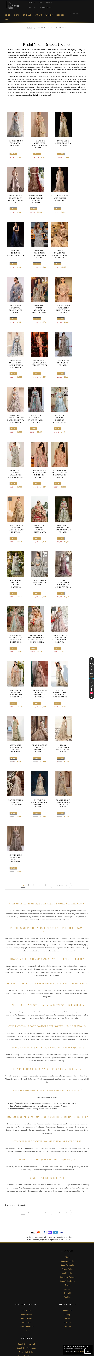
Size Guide (67, 1267)
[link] (91, 664)
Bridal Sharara (26, 1288)
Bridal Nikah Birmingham (26, 1322)
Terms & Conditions (67, 1255)
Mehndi (60, 15)
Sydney (67, 1288)
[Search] (91, 696)
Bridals (27, 15)
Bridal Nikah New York (26, 1317)
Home (7, 15)
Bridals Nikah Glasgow (26, 1334)
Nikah (17, 15)
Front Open (26, 1296)
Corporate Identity (67, 1235)
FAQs (67, 1259)
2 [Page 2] (28, 858)
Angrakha (32, 3)
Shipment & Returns (67, 1250)
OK (88, 1351)
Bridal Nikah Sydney (26, 1325)
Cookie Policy (67, 1247)
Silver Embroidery (26, 1300)
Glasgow (67, 1300)
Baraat (38, 15)
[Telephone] (91, 669)
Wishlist (67, 1271)
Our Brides (27, 1284)
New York (67, 1296)
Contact (67, 1262)
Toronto (67, 1292)
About (67, 1230)
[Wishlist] (91, 681)
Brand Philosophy (67, 1239)
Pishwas (49, 3)
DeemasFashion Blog (26, 1337)
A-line (26, 1304)
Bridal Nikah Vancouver (26, 1329)
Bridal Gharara (26, 1292)
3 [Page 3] (33, 858)
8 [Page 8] (45, 858)
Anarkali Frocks (46, 7)
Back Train (32, 7)
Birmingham (67, 1284)
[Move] (91, 659)
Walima (49, 15)
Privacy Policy (67, 1242)
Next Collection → (61, 858)
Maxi (41, 3)
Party (8, 19)
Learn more (80, 1351)
